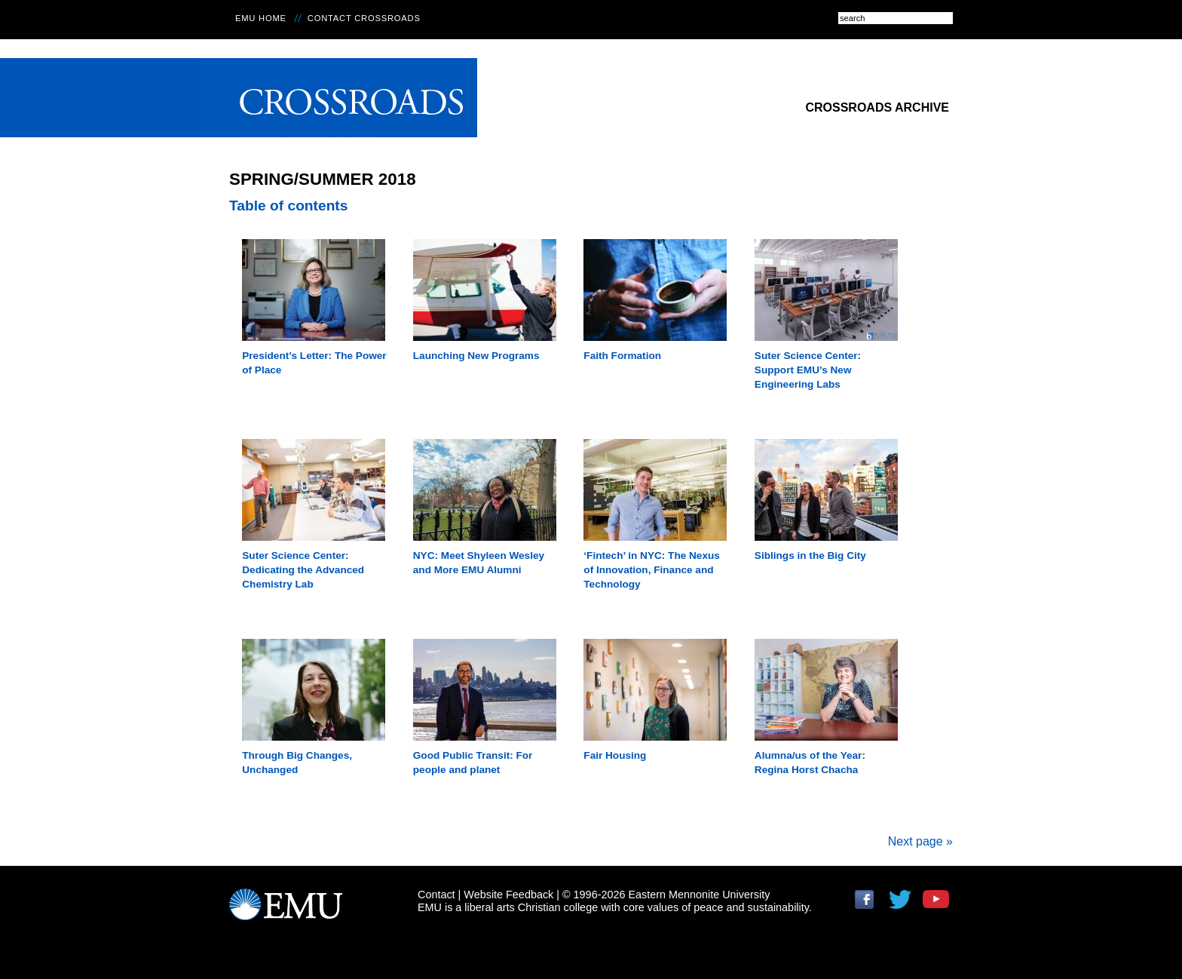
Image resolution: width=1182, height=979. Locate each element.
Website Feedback (508, 894)
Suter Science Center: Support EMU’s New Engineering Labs (808, 370)
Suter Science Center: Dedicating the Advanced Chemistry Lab (303, 570)
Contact (436, 894)
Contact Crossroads (364, 18)
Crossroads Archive (877, 107)
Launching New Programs (476, 355)
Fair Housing (614, 755)
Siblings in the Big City (810, 555)
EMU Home (260, 18)
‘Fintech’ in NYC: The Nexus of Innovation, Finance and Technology (651, 570)
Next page (920, 841)
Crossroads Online (339, 97)
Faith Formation (622, 355)
